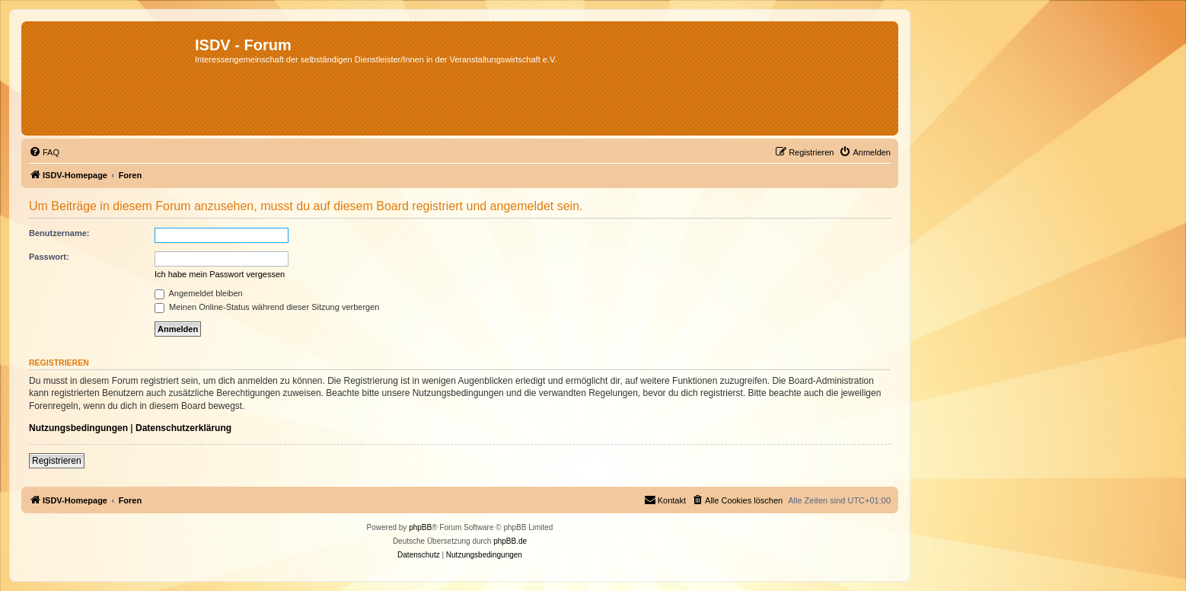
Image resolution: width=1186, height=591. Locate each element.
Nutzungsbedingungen (78, 428)
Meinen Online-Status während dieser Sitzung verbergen (267, 306)
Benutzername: (59, 233)
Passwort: (49, 256)
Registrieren (56, 460)
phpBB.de (510, 541)
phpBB (420, 527)
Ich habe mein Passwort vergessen (220, 274)
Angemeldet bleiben (199, 293)
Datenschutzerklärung (183, 428)
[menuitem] (44, 152)
